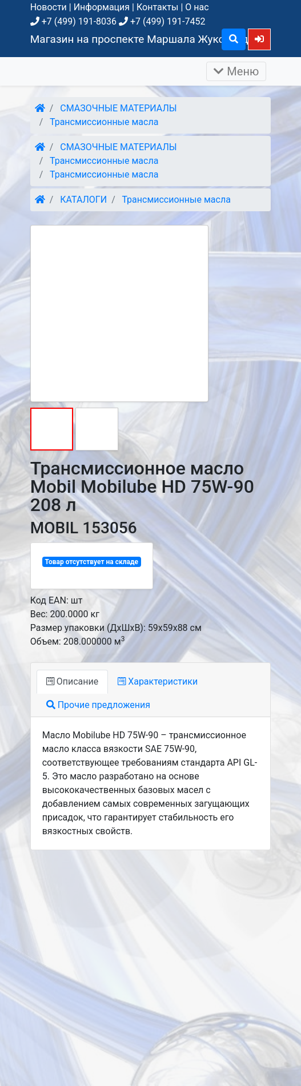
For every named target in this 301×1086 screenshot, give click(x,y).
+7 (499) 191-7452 (162, 21)
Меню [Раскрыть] (236, 71)
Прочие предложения (98, 704)
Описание (72, 681)
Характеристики (158, 681)
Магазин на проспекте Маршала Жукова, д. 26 (148, 39)
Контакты (157, 7)
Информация (102, 7)
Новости (48, 7)
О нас (196, 7)
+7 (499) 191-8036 (73, 21)
